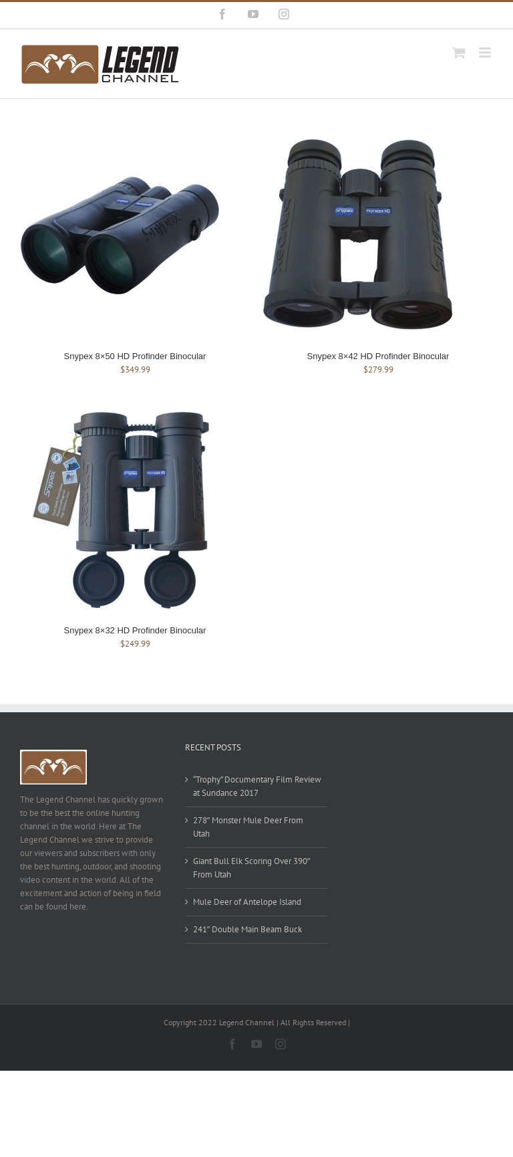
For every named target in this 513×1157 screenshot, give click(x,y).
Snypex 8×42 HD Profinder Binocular (378, 356)
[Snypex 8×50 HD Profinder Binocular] (120, 142)
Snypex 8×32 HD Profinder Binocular (135, 630)
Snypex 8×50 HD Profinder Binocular (135, 356)
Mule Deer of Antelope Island (247, 902)
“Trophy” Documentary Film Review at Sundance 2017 (257, 786)
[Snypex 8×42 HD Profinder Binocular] (363, 142)
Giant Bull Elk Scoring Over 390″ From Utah (252, 867)
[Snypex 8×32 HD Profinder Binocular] (120, 416)
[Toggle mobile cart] (459, 52)
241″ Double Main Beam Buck (248, 929)
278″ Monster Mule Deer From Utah (248, 827)
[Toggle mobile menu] (486, 52)
